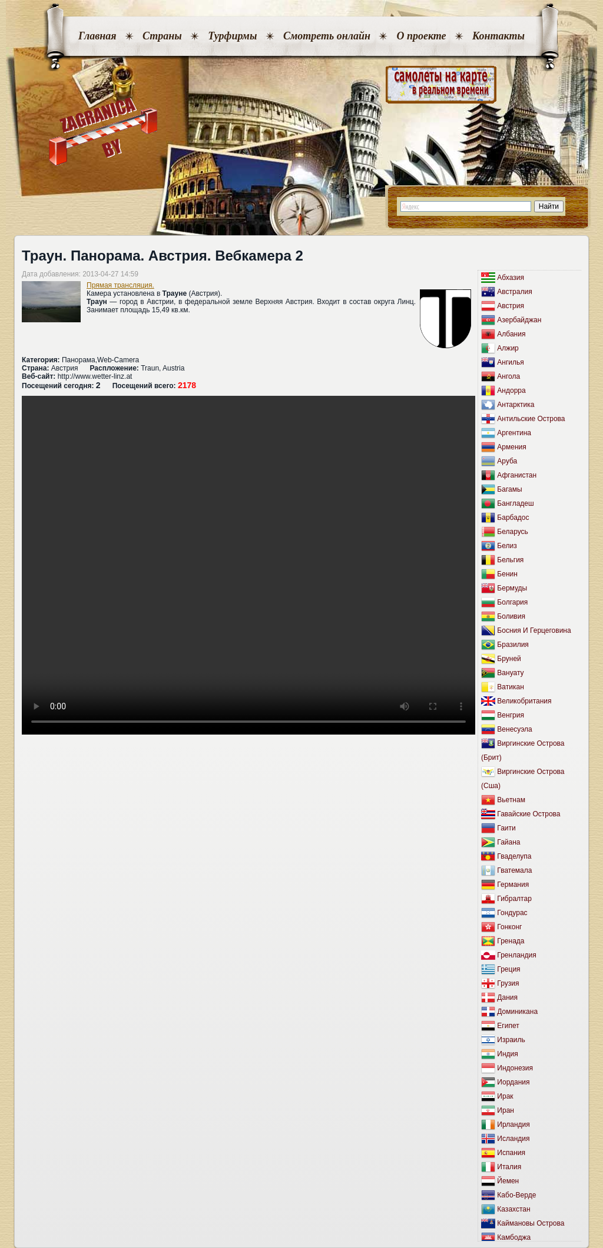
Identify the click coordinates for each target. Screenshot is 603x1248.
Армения (511, 447)
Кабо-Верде (516, 1195)
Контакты (498, 36)
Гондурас (512, 913)
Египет (508, 1026)
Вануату (510, 673)
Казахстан (513, 1209)
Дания (507, 997)
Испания (511, 1153)
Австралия (514, 292)
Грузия (508, 983)
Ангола (508, 376)
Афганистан (516, 475)
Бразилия (513, 644)
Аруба (507, 461)
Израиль (511, 1040)
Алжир (507, 348)
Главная (97, 36)
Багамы (509, 489)
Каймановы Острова (530, 1223)
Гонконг (509, 927)
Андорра (511, 390)
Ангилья (510, 362)
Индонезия (515, 1068)
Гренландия (516, 955)
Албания (511, 334)
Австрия (510, 306)
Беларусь (512, 532)
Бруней (509, 659)
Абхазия (510, 277)
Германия (513, 884)
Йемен (508, 1181)
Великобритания (524, 701)
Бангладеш (515, 503)
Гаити (506, 828)
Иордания (513, 1082)
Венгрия (510, 715)
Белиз (506, 546)
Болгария (512, 602)
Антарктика (515, 405)
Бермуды (512, 588)
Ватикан (510, 687)
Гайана (508, 842)
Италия (509, 1167)
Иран (505, 1110)
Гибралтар (514, 899)
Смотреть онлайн (326, 36)
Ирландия (513, 1124)
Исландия (513, 1138)
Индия (507, 1054)
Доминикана (517, 1011)
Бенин (507, 574)
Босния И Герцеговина (534, 630)
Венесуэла (514, 729)
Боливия (511, 616)
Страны (162, 36)
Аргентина (514, 433)
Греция (508, 969)
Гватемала (514, 870)
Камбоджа (514, 1237)
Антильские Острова (531, 419)
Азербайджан (519, 320)
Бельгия (510, 560)
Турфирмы (232, 36)
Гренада (510, 941)
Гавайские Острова (528, 814)
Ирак (505, 1096)
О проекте (421, 36)
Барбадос (513, 517)
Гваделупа (514, 856)
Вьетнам (511, 800)
